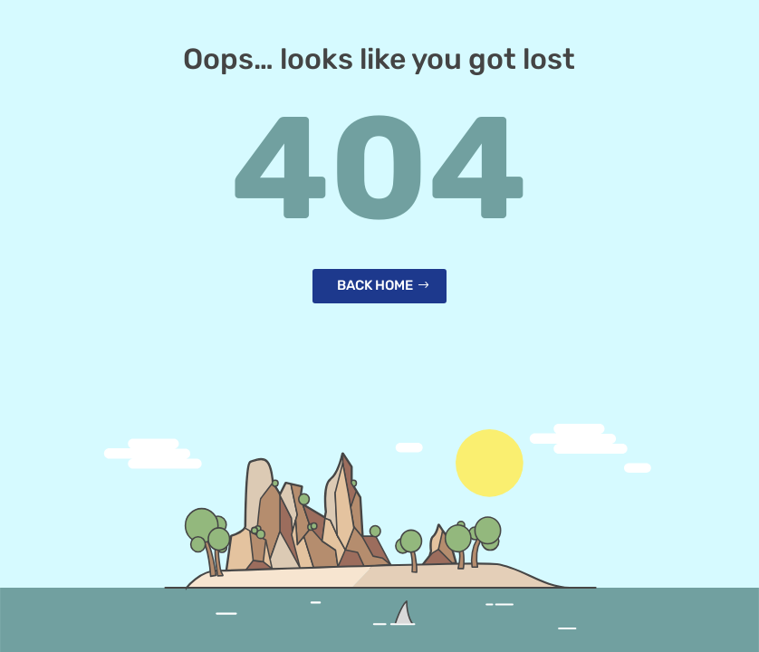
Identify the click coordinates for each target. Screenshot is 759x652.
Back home (375, 285)
